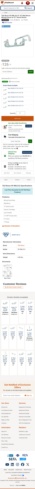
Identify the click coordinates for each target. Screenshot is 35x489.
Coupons (3, 423)
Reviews (17, 179)
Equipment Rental (24, 410)
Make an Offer (5, 420)
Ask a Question (17, 173)
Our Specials (4, 416)
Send (30, 72)
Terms (5, 469)
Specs (6, 179)
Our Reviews (4, 434)
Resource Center (6, 438)
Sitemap (12, 485)
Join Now (28, 126)
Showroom (4, 407)
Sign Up (28, 395)
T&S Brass (5, 20)
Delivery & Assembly (24, 416)
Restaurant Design (24, 413)
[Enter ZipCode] (15, 141)
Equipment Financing (25, 407)
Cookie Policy (18, 469)
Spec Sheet (7, 173)
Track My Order (23, 438)
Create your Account (24, 434)
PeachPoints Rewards (7, 444)
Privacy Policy (27, 469)
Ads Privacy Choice (17, 475)
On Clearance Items (6, 410)
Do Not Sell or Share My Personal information (17, 472)
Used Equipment (6, 413)
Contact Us (4, 447)
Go (30, 141)
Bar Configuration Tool (25, 420)
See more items (27, 152)
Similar (29, 179)
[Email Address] (14, 71)
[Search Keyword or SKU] (12, 8)
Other (5, 12)
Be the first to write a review (13, 287)
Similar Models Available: (10, 85)
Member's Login (23, 431)
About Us (4, 431)
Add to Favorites (7, 22)
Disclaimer (11, 469)
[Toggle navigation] (32, 3)
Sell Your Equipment (24, 423)
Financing (28, 173)
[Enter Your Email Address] (12, 395)
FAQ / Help (4, 441)
